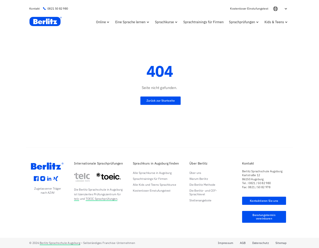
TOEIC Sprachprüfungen (101, 199)
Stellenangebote (200, 200)
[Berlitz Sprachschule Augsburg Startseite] (45, 22)
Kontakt (34, 8)
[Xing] (55, 181)
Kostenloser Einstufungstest (249, 8)
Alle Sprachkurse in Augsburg (152, 173)
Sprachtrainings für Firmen (150, 179)
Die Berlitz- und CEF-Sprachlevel (203, 192)
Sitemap (280, 243)
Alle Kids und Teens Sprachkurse (154, 185)
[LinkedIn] (49, 181)
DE (280, 9)
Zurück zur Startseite (160, 100)
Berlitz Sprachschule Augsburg (60, 243)
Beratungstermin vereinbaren (263, 216)
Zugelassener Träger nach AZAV (47, 190)
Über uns (195, 173)
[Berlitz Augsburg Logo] (47, 168)
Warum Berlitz (198, 179)
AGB (243, 243)
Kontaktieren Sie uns (264, 201)
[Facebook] (36, 181)
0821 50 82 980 (55, 8)
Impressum (225, 243)
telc (76, 199)
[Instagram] (42, 181)
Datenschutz (260, 243)
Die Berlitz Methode (202, 185)
